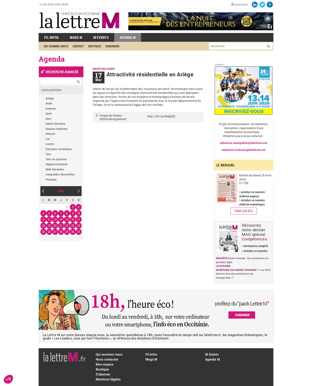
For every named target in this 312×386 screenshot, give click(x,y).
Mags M (76, 37)
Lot (48, 139)
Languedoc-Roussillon (60, 174)
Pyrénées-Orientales (59, 149)
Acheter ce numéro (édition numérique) (252, 202)
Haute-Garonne (55, 123)
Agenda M (128, 37)
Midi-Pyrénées (55, 169)
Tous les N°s (243, 211)
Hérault (50, 134)
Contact (78, 46)
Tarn (48, 154)
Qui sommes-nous (56, 46)
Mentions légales (108, 379)
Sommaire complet (256, 246)
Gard (49, 113)
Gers (48, 119)
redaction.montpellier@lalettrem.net (243, 143)
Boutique (94, 46)
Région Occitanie (57, 164)
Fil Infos (51, 37)
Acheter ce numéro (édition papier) (252, 194)
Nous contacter (107, 359)
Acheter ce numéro (255, 251)
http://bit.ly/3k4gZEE (161, 116)
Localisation (51, 90)
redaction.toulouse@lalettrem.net (243, 150)
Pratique (51, 179)
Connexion (241, 4)
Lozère (50, 144)
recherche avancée (62, 71)
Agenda (52, 59)
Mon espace (104, 364)
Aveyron (51, 108)
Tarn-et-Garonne (56, 159)
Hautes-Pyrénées (57, 129)
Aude (49, 103)
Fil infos (151, 354)
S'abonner (112, 46)
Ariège (50, 98)
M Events (101, 37)
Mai (61, 191)
